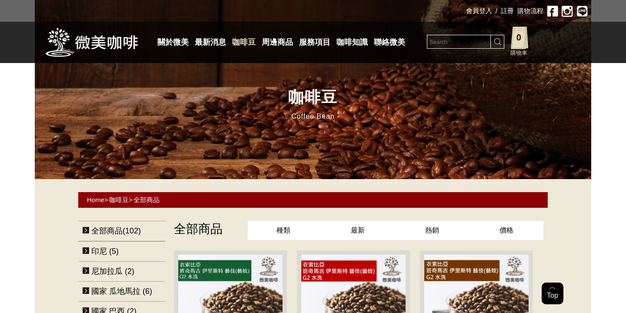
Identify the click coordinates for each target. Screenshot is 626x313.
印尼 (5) (105, 251)
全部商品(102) (116, 230)
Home (95, 199)
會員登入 (479, 10)
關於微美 (173, 42)
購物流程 (530, 10)
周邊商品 (277, 42)
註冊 (507, 10)
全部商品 (146, 199)
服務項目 (314, 42)
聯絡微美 (389, 42)
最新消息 (210, 42)
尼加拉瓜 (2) (112, 271)
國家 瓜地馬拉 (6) (121, 291)
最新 (358, 230)
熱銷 (432, 230)
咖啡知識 (352, 42)
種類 (283, 230)
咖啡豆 (244, 42)
